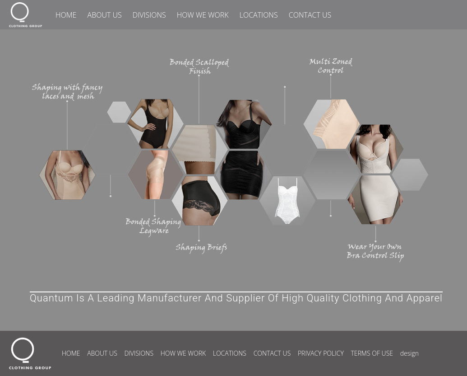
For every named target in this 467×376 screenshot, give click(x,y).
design (409, 353)
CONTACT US (310, 15)
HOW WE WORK (203, 15)
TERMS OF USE (372, 353)
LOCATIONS (259, 15)
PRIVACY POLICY (321, 353)
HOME (65, 15)
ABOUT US (105, 15)
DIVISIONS (149, 15)
